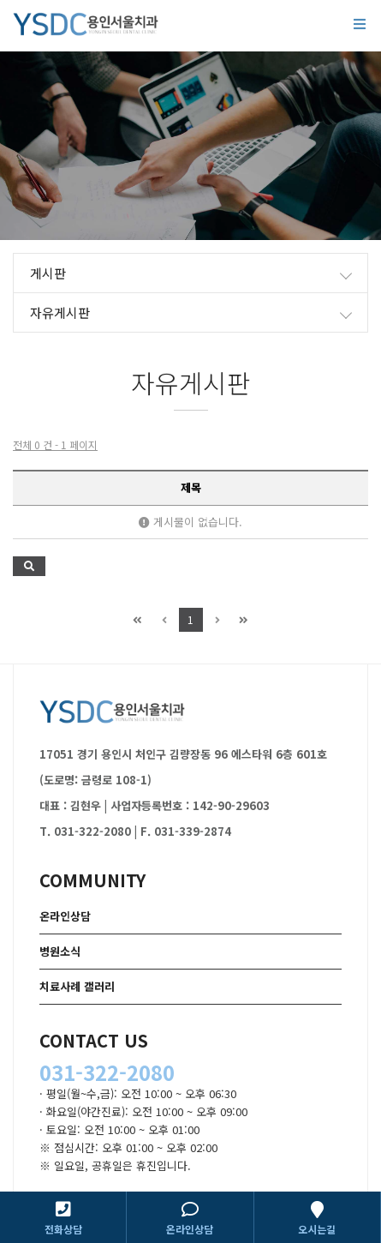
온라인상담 (65, 916)
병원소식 (59, 951)
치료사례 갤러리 (77, 986)
